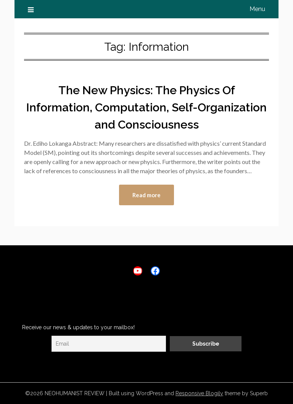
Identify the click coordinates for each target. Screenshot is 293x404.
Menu (257, 9)
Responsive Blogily (199, 393)
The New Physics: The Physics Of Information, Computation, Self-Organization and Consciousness (146, 107)
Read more (146, 195)
